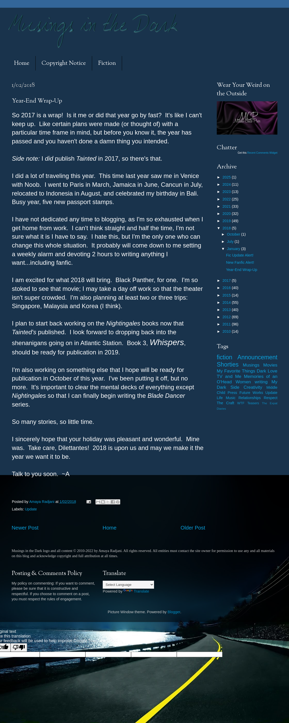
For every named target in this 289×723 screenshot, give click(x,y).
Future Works (251, 393)
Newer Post (25, 528)
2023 (227, 192)
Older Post (193, 528)
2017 (227, 280)
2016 (227, 288)
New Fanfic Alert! (240, 262)
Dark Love (267, 371)
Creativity (253, 387)
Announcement (257, 357)
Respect (270, 398)
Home (21, 63)
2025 (227, 177)
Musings (251, 365)
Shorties (228, 364)
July (231, 241)
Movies (270, 365)
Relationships (249, 398)
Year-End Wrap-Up (241, 270)
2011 (227, 324)
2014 (227, 302)
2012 (227, 317)
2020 (227, 214)
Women (243, 381)
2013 (227, 310)
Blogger (174, 612)
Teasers (253, 403)
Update (31, 509)
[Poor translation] (19, 647)
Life (220, 398)
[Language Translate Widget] (128, 585)
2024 (227, 184)
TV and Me (229, 376)
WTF (240, 403)
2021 (227, 206)
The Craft (225, 403)
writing (261, 381)
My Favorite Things (236, 371)
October (234, 234)
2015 (227, 295)
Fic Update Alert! (239, 255)
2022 (227, 199)
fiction (224, 357)
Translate (136, 591)
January (234, 249)
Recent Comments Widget (262, 152)
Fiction (107, 63)
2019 (227, 221)
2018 (227, 228)
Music (231, 398)
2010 (227, 331)
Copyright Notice (64, 63)
